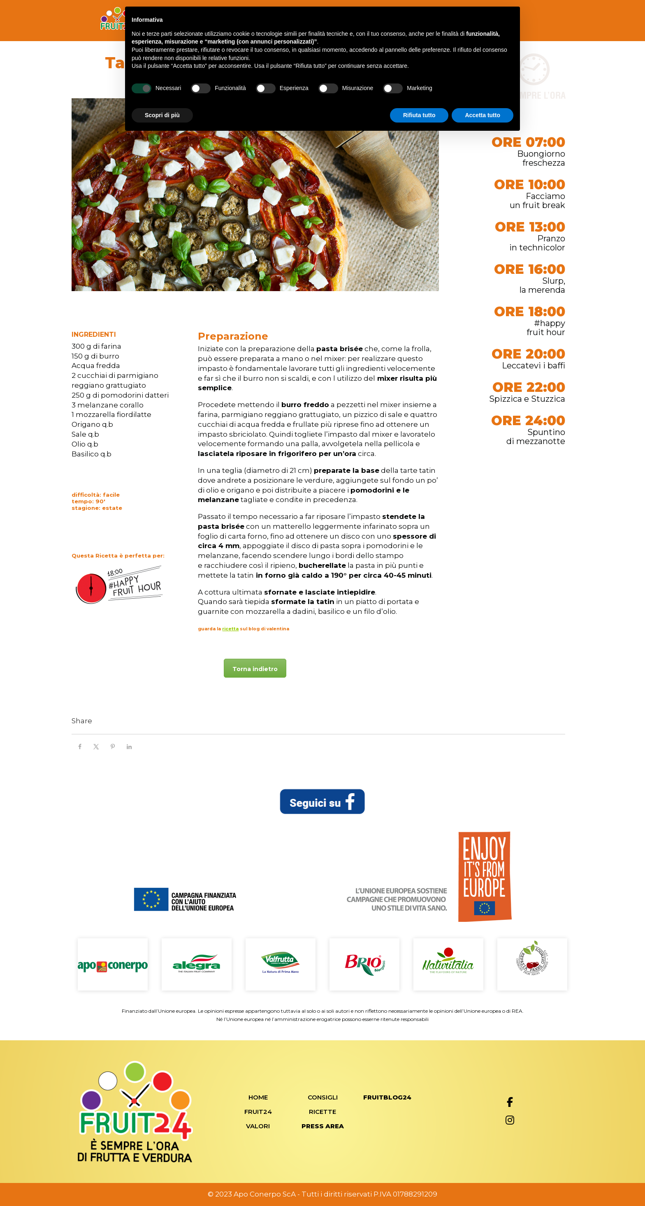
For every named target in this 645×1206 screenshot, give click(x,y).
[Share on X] (96, 746)
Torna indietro (255, 669)
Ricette (322, 1112)
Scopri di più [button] (162, 115)
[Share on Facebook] (80, 746)
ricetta (230, 629)
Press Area (323, 1126)
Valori (258, 1126)
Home (258, 1097)
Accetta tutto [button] (482, 115)
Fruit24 (258, 1112)
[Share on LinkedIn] (129, 746)
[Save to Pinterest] (112, 746)
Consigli (323, 1097)
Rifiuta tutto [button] (419, 115)
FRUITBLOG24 (387, 1097)
